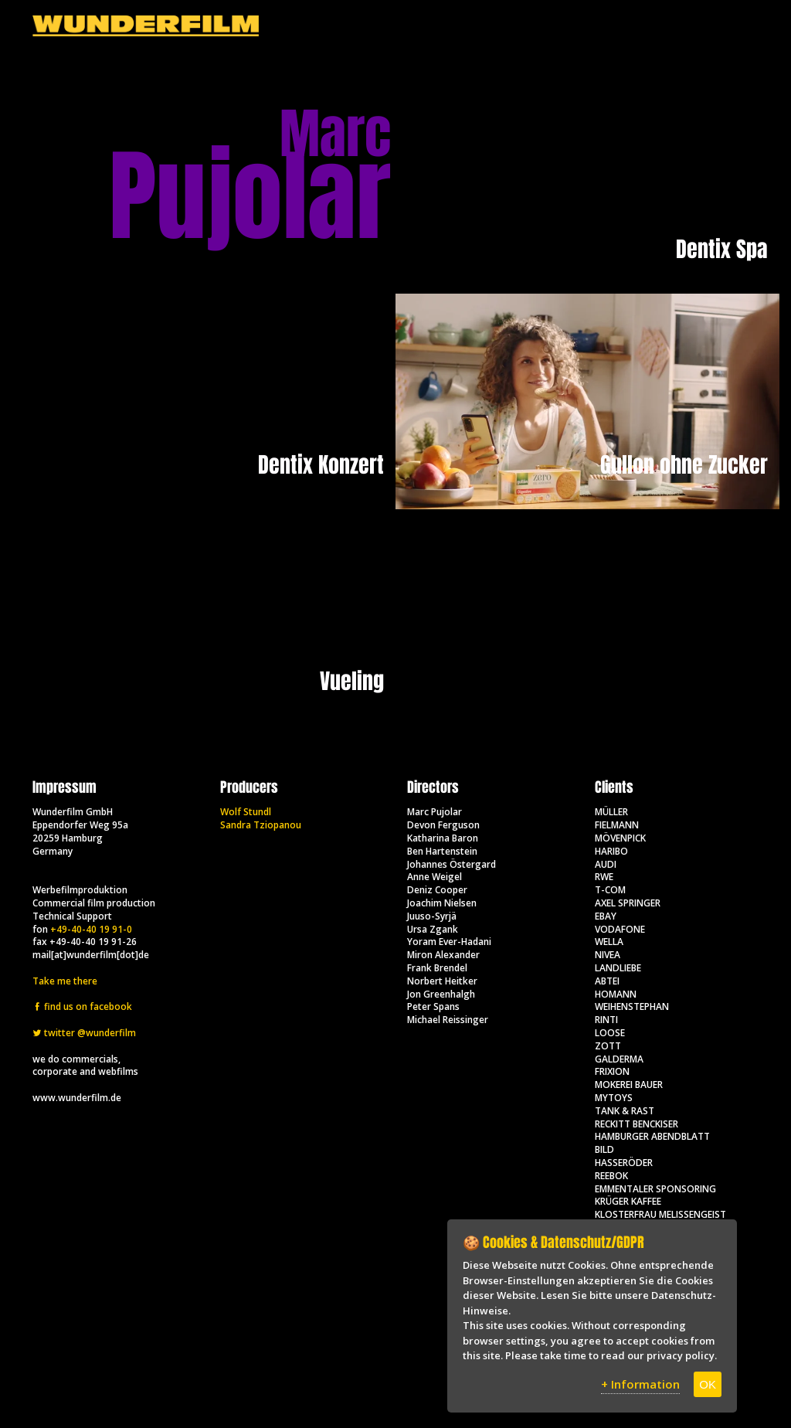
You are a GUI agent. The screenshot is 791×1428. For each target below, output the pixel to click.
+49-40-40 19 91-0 (91, 929)
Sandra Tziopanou (260, 824)
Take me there (64, 981)
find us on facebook (82, 1006)
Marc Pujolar (434, 811)
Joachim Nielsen (442, 903)
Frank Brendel (437, 967)
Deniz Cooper (437, 889)
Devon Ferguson (443, 824)
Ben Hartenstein (442, 851)
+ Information (640, 1384)
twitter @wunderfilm (84, 1032)
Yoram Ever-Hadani (449, 941)
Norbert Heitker (442, 981)
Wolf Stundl (245, 811)
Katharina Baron (442, 838)
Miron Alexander (443, 954)
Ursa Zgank (432, 929)
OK (707, 1384)
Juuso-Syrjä (432, 916)
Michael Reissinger (447, 1019)
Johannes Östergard (451, 864)
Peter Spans (433, 1006)
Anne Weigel (434, 876)
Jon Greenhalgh (441, 994)
